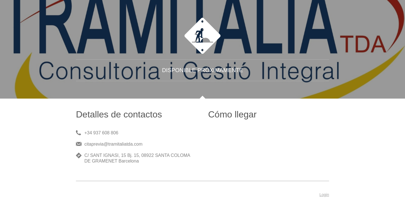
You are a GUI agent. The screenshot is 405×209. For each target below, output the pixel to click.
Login (324, 194)
